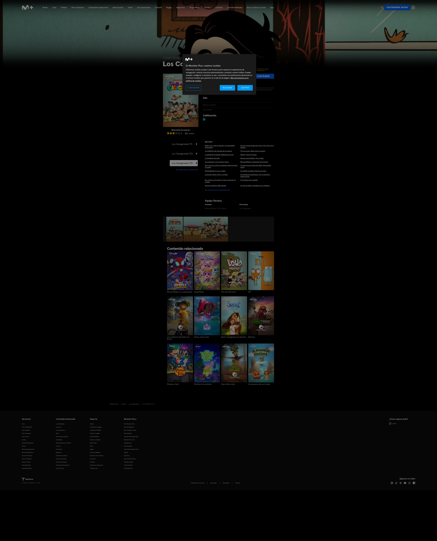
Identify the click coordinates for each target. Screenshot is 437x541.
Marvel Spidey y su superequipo (179, 292)
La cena (58, 427)
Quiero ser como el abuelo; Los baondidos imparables (220, 146)
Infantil (158, 7)
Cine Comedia (26, 433)
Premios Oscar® (61, 459)
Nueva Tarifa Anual (129, 459)
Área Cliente (128, 433)
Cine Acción (25, 436)
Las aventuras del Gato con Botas (178, 338)
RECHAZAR (227, 88)
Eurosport (93, 459)
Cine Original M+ (27, 427)
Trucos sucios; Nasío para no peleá (252, 151)
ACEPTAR (245, 88)
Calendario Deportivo (96, 465)
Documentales (144, 7)
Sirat (57, 433)
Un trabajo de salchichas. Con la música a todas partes (255, 175)
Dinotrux (251, 337)
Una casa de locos (228, 292)
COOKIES (237, 483)
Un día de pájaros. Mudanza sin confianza (255, 185)
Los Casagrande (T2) (182, 153)
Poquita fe (59, 449)
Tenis (130, 7)
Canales (219, 7)
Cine (54, 7)
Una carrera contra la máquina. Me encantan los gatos (221, 166)
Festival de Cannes (61, 455)
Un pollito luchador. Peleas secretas (253, 171)
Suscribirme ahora (397, 7)
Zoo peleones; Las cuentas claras (217, 162)
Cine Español (26, 430)
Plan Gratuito (77, 7)
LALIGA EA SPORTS (95, 430)
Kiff (249, 292)
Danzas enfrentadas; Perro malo (252, 158)
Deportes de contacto (96, 455)
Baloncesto (118, 7)
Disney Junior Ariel (201, 337)
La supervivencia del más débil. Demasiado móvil (255, 166)
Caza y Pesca (60, 468)
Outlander (59, 440)
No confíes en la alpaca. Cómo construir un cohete (220, 181)
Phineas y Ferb (173, 384)
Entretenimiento (27, 468)
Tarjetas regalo (128, 462)
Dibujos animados (61, 462)
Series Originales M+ (28, 449)
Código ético (128, 443)
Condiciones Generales (131, 436)
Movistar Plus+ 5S (129, 440)
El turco (58, 446)
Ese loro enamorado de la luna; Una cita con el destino (257, 146)
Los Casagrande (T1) (182, 144)
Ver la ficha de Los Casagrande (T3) (217, 190)
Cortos (207, 7)
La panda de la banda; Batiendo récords (219, 155)
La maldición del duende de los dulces (218, 151)
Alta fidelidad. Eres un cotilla (215, 171)
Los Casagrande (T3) (182, 163)
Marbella (58, 452)
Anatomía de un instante (63, 443)
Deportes (180, 7)
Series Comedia (27, 459)
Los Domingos (60, 424)
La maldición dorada (212, 158)
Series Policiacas (27, 455)
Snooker (92, 462)
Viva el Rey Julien (228, 384)
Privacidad (226, 483)
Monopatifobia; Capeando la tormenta (254, 162)
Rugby (169, 7)
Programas (194, 7)
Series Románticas (27, 452)
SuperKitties (199, 292)
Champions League (96, 427)
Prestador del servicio (197, 483)
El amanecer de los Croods (259, 384)
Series (45, 7)
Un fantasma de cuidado (249, 180)
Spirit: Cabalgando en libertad (233, 337)
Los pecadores (60, 430)
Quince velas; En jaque (248, 155)
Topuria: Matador (95, 452)
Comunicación (128, 465)
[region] (219, 74)
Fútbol (64, 7)
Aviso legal (213, 483)
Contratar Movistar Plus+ (131, 449)
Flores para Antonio (62, 436)
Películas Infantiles (27, 443)
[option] (174, 229)
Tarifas (126, 452)
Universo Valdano (95, 440)
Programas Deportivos (63, 465)
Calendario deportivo (98, 7)
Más (272, 7)
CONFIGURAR (193, 88)
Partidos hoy (94, 468)
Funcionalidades (234, 7)
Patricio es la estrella (202, 384)
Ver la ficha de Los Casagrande (187, 169)
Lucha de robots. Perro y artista (216, 174)
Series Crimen (26, 462)
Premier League (95, 433)
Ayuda (392, 423)
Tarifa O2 (127, 455)
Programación (128, 468)
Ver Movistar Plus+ (129, 424)
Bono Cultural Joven (256, 7)
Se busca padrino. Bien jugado (215, 185)
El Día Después (94, 436)
